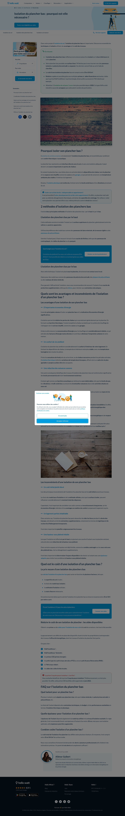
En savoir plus (62, 416)
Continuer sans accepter (42, 393)
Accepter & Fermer (62, 421)
